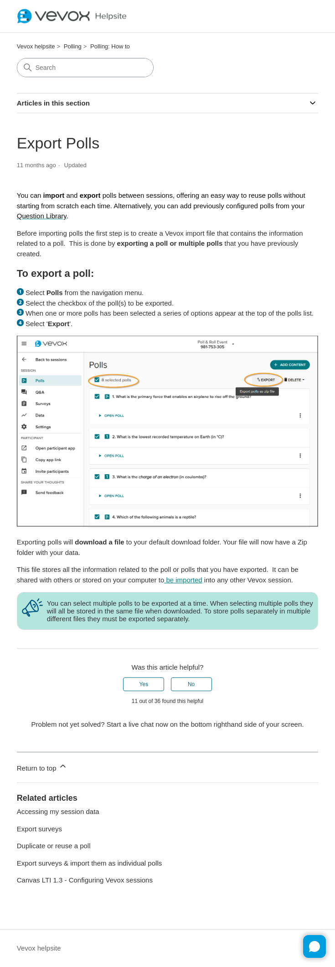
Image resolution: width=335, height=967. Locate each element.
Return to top (42, 766)
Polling (73, 46)
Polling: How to (110, 46)
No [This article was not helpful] (191, 684)
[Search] (85, 67)
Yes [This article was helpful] (144, 684)
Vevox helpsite (36, 46)
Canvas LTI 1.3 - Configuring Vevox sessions (85, 880)
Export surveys (39, 829)
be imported (183, 580)
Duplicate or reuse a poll (54, 846)
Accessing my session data (58, 811)
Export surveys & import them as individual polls (89, 863)
